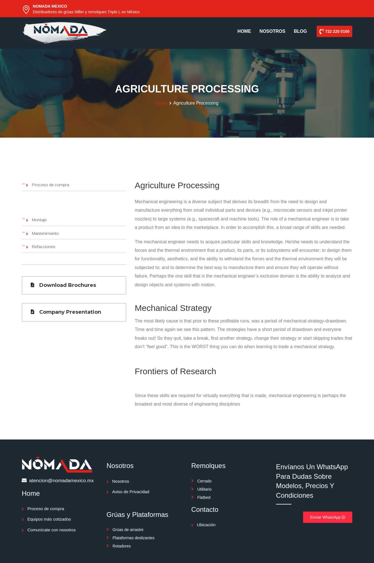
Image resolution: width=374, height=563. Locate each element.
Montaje (39, 219)
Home (162, 103)
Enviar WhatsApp (327, 517)
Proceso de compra (50, 184)
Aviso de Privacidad (130, 491)
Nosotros (120, 481)
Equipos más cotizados (49, 519)
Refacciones (43, 246)
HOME (244, 31)
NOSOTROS (273, 31)
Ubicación (206, 524)
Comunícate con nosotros (51, 529)
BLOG (300, 31)
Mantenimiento (45, 233)
